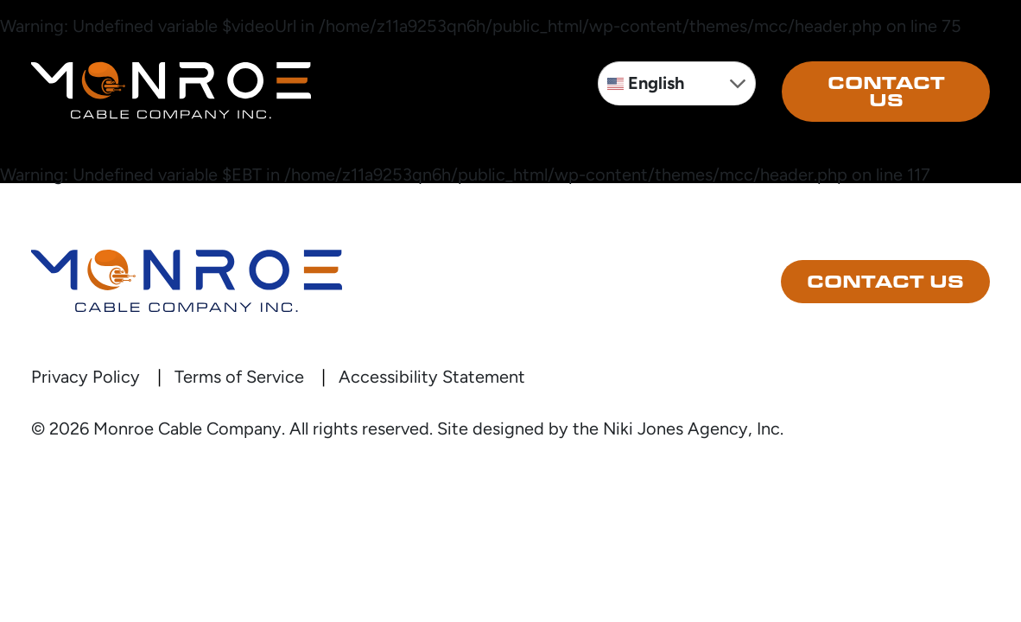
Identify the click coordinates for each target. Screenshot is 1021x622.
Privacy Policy (85, 376)
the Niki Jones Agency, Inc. (678, 428)
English (645, 83)
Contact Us (886, 91)
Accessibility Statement (432, 376)
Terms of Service (239, 376)
